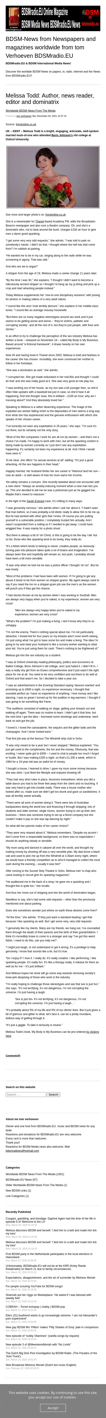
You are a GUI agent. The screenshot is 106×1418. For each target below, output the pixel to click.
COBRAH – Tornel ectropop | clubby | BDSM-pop (35, 1308)
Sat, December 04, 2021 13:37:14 (49, 116)
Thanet (39, 221)
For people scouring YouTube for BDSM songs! (34, 1288)
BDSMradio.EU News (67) (21, 1179)
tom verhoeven (23, 116)
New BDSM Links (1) (18, 1190)
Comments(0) (13, 1055)
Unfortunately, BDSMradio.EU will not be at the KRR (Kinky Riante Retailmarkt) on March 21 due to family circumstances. (46, 1269)
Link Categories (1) (17, 1196)
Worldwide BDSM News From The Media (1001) (35, 1174)
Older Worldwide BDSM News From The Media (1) (36, 1185)
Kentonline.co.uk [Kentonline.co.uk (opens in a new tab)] (26, 124)
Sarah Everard (35, 501)
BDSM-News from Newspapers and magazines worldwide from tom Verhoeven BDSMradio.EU (51, 47)
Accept (53, 1407)
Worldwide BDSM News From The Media (30, 110)
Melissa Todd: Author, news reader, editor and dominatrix (50, 98)
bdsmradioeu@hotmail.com (22, 1150)
